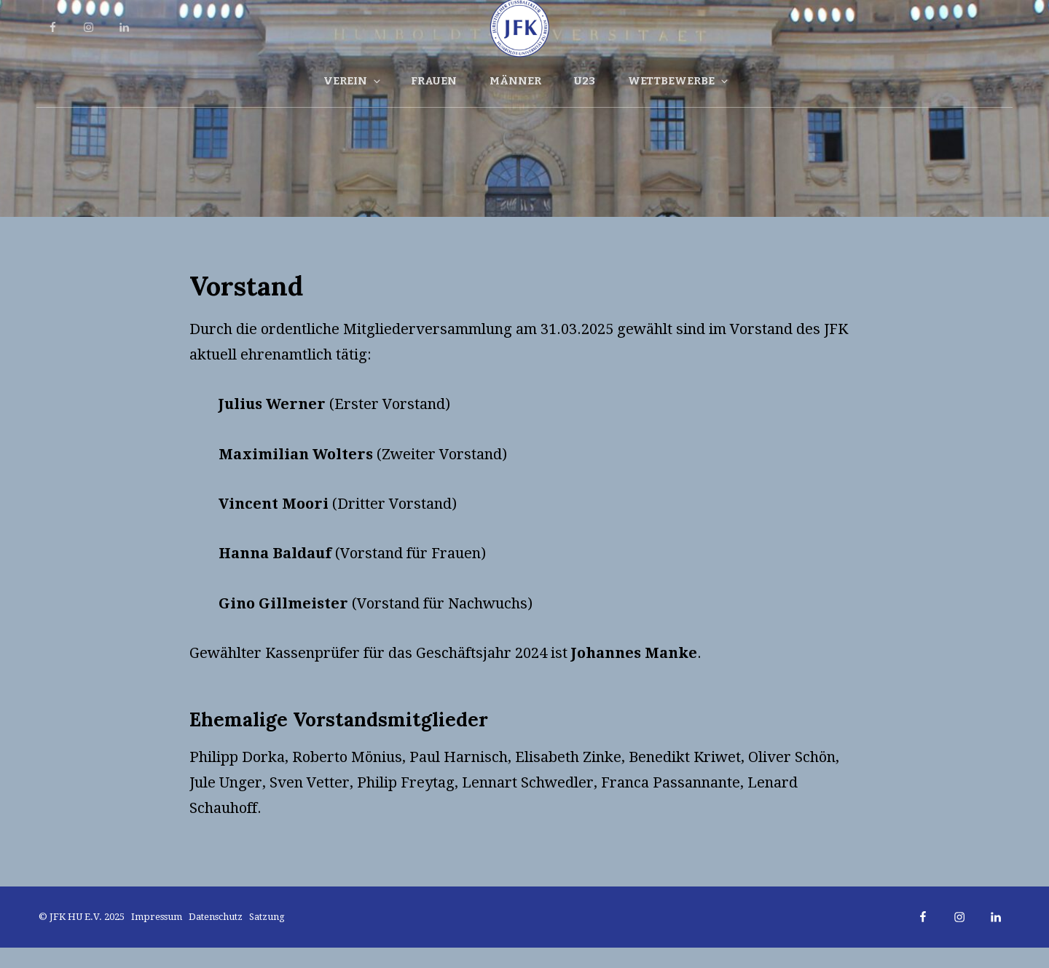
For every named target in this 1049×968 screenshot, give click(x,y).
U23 (584, 80)
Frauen (434, 80)
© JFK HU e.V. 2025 (83, 916)
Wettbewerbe (679, 80)
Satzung (267, 916)
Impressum (156, 916)
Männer (515, 80)
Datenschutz (216, 916)
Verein (352, 80)
